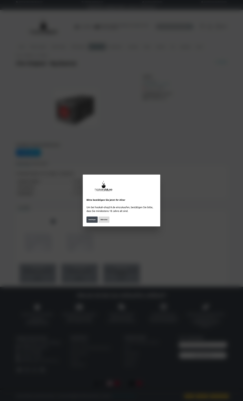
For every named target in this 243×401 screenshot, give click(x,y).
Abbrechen (103, 219)
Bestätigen (92, 219)
